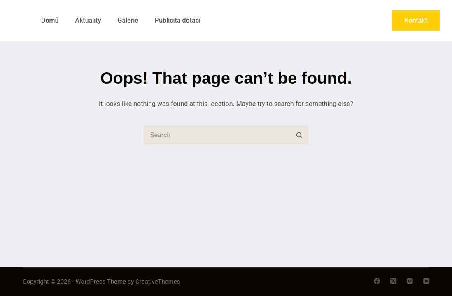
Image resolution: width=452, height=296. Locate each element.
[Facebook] (377, 281)
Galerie (127, 20)
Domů (49, 20)
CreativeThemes (157, 281)
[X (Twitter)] (393, 281)
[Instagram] (410, 281)
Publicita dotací (177, 20)
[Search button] (299, 135)
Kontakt (415, 20)
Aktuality (88, 20)
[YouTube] (426, 281)
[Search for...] (217, 135)
